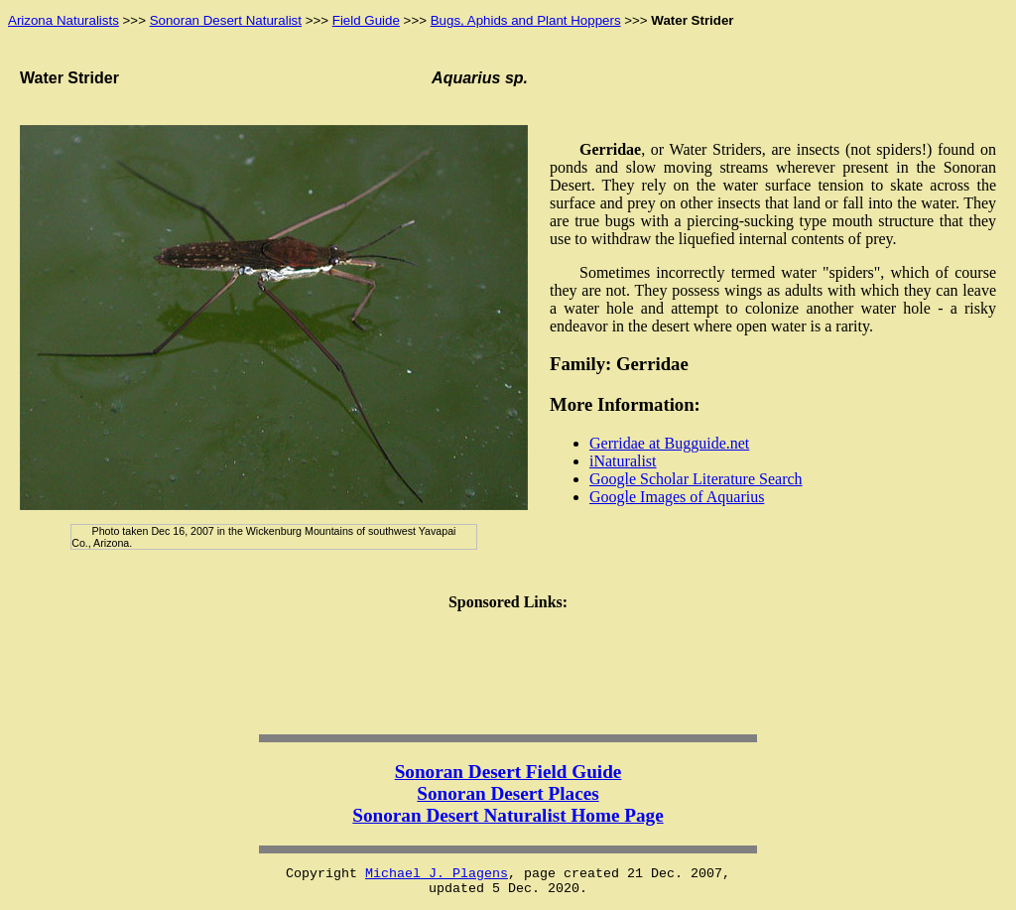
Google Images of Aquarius (676, 496)
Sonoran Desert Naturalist (226, 20)
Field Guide (366, 20)
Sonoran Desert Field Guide (508, 771)
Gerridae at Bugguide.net (669, 443)
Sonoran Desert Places (507, 793)
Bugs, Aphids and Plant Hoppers (526, 20)
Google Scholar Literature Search (696, 478)
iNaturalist (623, 461)
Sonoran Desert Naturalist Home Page (507, 815)
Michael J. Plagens (436, 873)
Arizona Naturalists (63, 20)
